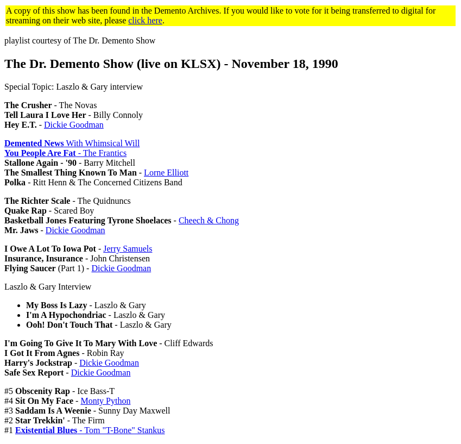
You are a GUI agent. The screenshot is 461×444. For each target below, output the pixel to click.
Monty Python (105, 400)
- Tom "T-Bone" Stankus (90, 430)
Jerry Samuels (127, 248)
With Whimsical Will (72, 143)
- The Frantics (65, 153)
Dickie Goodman (74, 124)
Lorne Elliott (166, 172)
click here (145, 20)
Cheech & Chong (209, 220)
